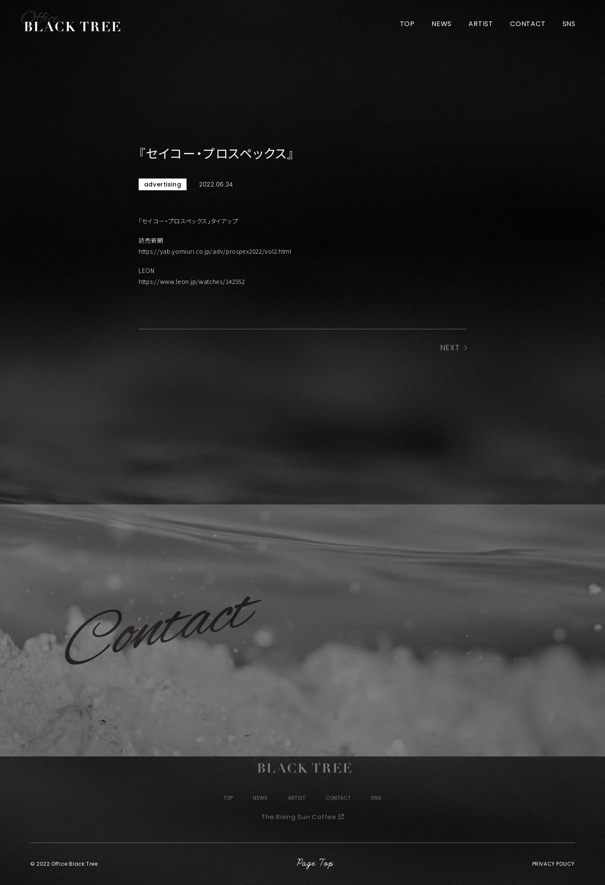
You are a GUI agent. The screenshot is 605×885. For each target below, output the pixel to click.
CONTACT (528, 24)
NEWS (441, 24)
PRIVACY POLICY (553, 863)
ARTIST (480, 24)
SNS (569, 24)
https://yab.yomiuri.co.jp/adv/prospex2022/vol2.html (215, 251)
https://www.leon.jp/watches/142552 (192, 281)
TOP (407, 24)
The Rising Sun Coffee (299, 816)
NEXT (450, 347)
